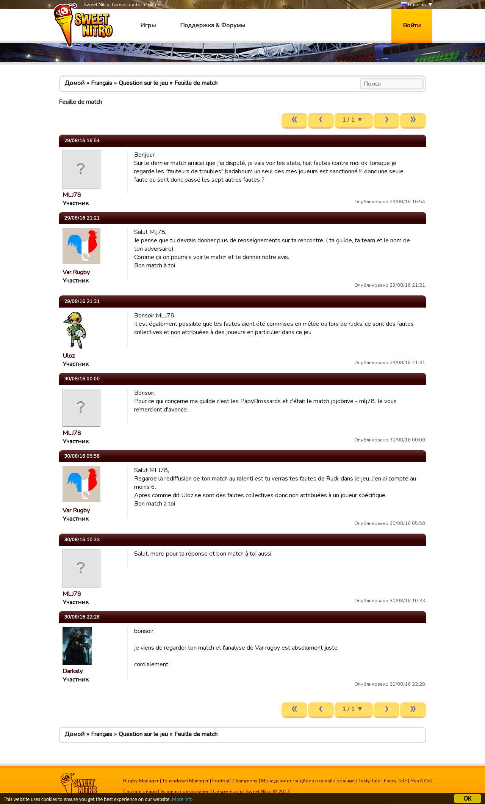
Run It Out (421, 780)
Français (101, 83)
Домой (74, 83)
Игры (148, 25)
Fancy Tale (395, 780)
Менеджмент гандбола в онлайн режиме (308, 780)
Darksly (73, 671)
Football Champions (235, 780)
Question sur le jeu (143, 83)
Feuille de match (195, 83)
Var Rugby (76, 272)
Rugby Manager (141, 780)
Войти (412, 25)
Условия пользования (185, 791)
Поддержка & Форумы (212, 25)
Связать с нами (140, 791)
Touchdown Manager (185, 780)
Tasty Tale (369, 780)
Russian (413, 4)
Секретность (227, 791)
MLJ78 (72, 195)
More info (182, 800)
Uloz (69, 356)
